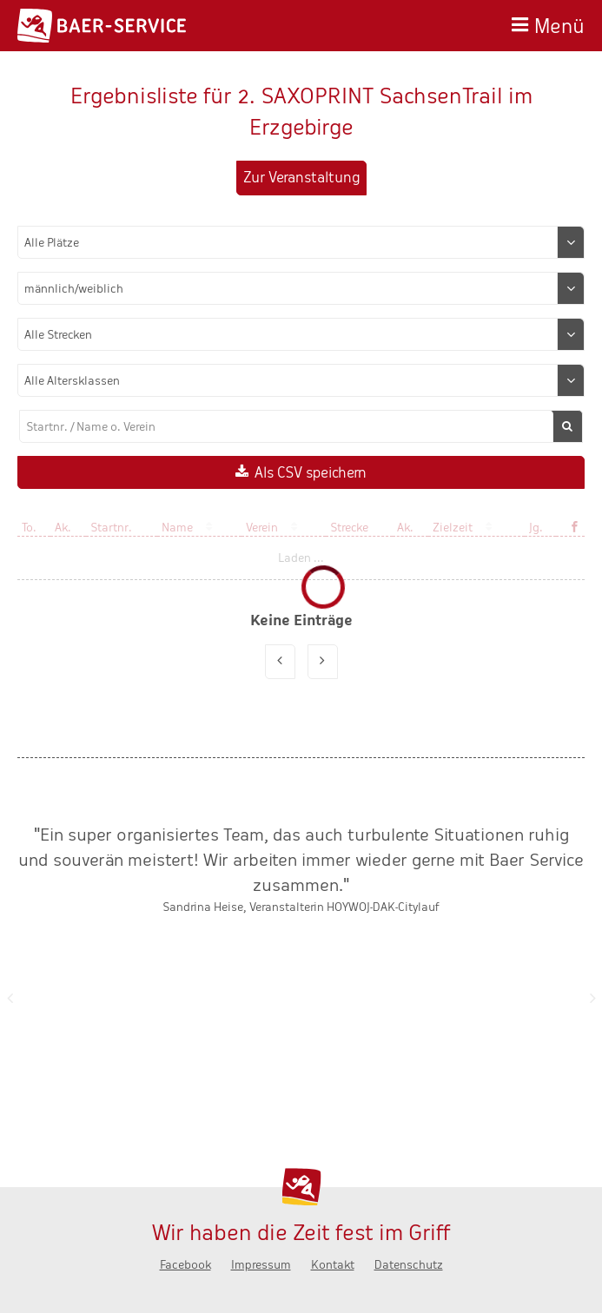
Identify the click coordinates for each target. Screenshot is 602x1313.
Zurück (9, 997)
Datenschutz (408, 1264)
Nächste (592, 997)
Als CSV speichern (311, 473)
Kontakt (332, 1264)
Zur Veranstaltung (301, 177)
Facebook (185, 1264)
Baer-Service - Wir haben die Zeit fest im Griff (101, 26)
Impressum (261, 1264)
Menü (559, 24)
